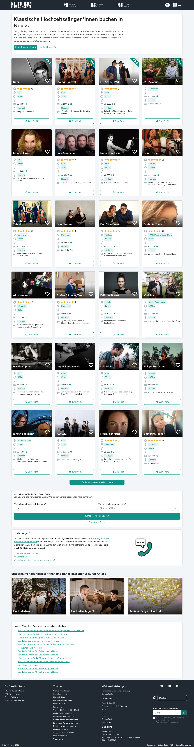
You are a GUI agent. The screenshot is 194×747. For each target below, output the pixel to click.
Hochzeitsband (59, 697)
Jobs (103, 712)
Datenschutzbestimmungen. (167, 722)
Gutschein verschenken (14, 700)
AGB (172, 745)
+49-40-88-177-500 (27, 553)
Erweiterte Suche (97, 522)
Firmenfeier (58, 707)
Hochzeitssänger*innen (62, 700)
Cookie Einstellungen (184, 745)
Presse (104, 716)
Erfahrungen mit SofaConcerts (114, 706)
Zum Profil (33, 121)
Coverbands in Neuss (28, 665)
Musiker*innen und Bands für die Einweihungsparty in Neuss (46, 644)
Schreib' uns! (23, 556)
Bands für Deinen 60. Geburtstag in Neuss (38, 654)
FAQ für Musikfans (12, 694)
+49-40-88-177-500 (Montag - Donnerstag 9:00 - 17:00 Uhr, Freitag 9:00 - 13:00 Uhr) (121, 737)
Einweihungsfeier (60, 736)
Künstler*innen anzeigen (97, 515)
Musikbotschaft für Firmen (64, 716)
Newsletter (106, 722)
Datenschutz (163, 745)
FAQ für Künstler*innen (14, 691)
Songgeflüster (108, 694)
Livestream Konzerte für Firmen (66, 723)
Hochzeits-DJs (59, 703)
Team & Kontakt (108, 703)
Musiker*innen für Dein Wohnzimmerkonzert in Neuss (44, 634)
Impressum (151, 745)
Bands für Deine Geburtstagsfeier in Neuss (38, 641)
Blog (104, 709)
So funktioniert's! (48, 47)
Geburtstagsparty (60, 694)
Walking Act (58, 739)
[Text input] (167, 712)
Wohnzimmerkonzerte (62, 691)
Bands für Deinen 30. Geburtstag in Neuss (38, 668)
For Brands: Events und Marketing (116, 691)
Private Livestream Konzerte (64, 726)
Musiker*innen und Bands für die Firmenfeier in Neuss (44, 661)
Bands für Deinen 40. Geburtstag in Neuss (38, 672)
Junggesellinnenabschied (63, 732)
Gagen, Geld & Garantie (14, 697)
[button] (177, 5)
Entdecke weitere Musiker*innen (97, 482)
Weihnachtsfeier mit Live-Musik (66, 710)
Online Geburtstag (60, 729)
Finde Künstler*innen (25, 47)
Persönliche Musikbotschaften (65, 720)
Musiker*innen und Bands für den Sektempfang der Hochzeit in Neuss (51, 630)
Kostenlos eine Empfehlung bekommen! (36, 560)
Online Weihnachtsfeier (62, 713)
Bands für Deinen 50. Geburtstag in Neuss (38, 651)
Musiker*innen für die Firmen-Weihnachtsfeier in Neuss (44, 658)
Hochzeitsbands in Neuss (30, 647)
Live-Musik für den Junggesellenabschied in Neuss (42, 637)
